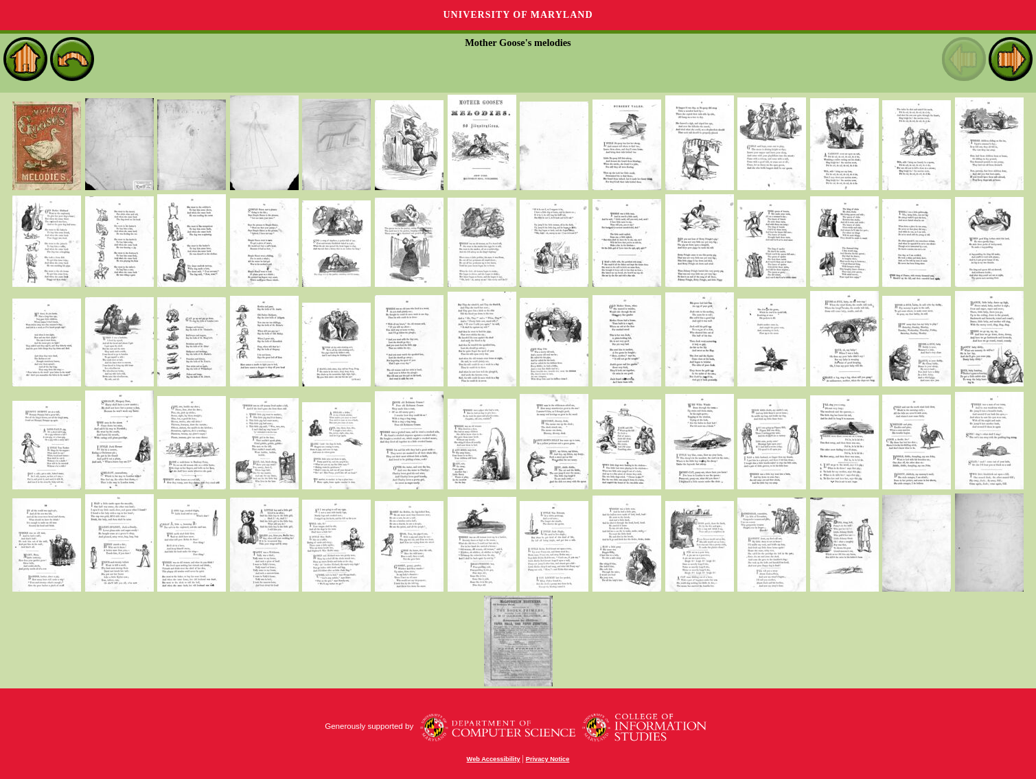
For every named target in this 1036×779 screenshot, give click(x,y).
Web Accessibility (493, 759)
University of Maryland (517, 15)
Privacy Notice (548, 759)
